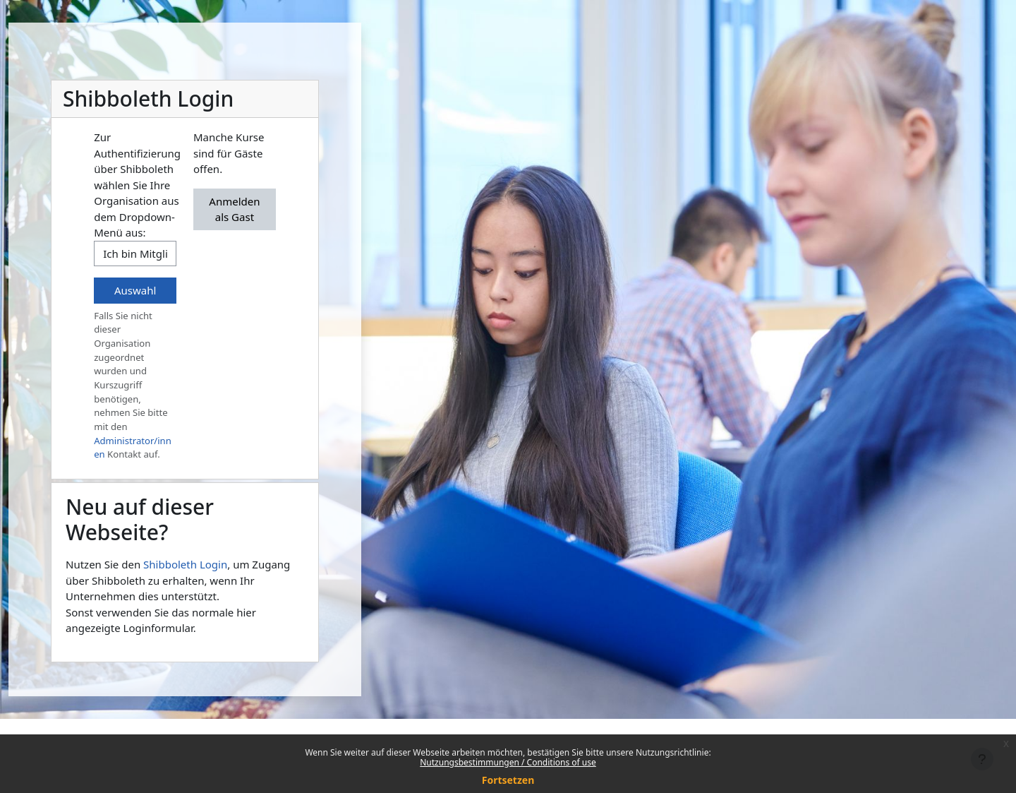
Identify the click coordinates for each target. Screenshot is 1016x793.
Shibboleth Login (185, 564)
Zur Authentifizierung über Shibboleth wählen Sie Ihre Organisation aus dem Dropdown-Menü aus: (137, 184)
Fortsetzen (508, 780)
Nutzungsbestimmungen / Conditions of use (507, 762)
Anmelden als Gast (234, 209)
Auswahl (135, 290)
